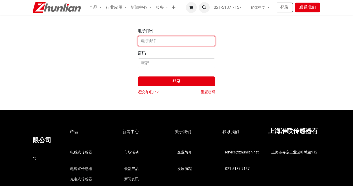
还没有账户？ (148, 92)
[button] (174, 7)
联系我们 (307, 7)
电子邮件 (146, 30)
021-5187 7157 (228, 7)
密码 (142, 53)
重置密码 (208, 92)
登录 (284, 7)
